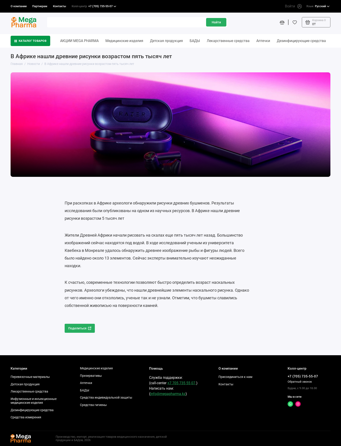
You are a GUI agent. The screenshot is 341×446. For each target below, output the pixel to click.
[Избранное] (295, 22)
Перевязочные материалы (30, 377)
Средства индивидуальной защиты (106, 397)
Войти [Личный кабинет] (293, 6)
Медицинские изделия (124, 41)
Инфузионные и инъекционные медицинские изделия (34, 401)
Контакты (59, 6)
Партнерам (39, 6)
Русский (318, 6)
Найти (216, 22)
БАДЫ (195, 41)
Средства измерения (26, 417)
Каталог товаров (30, 40)
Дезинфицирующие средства (301, 41)
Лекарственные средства (228, 41)
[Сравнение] (282, 22)
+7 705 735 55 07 (181, 383)
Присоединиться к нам (235, 377)
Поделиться (79, 328)
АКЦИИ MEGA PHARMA (79, 41)
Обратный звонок (300, 381)
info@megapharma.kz (168, 394)
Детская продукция (166, 41)
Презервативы (91, 375)
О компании (19, 6)
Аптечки (263, 41)
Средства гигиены (93, 405)
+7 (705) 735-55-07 (94, 6)
